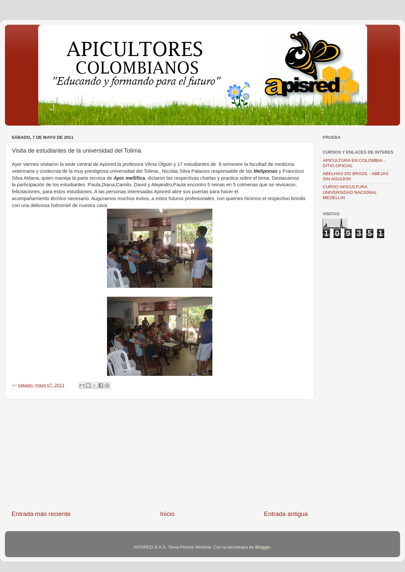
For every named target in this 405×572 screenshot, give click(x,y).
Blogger (262, 547)
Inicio (167, 513)
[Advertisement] (160, 454)
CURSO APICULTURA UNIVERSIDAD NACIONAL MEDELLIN (350, 192)
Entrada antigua (286, 513)
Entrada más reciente (41, 513)
